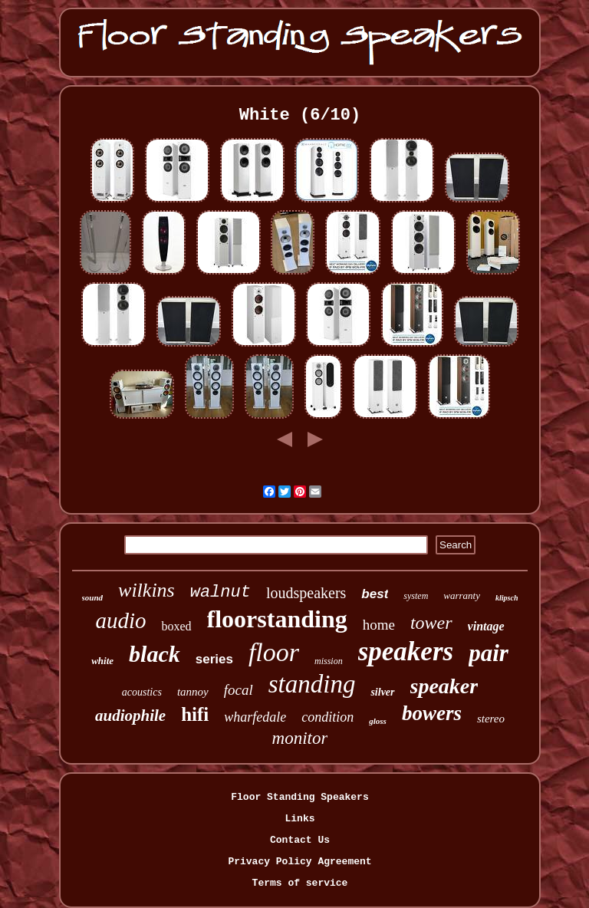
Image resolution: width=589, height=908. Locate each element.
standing (312, 684)
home (379, 625)
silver (382, 692)
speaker (444, 686)
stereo (491, 718)
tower (431, 623)
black (154, 653)
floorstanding (277, 619)
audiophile (130, 715)
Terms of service (300, 883)
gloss (378, 720)
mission (328, 661)
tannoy (193, 692)
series (214, 659)
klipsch (506, 598)
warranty (461, 595)
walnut (220, 592)
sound (93, 597)
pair (488, 653)
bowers (432, 713)
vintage (486, 626)
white (102, 660)
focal (238, 690)
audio (120, 620)
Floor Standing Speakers (299, 797)
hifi (195, 714)
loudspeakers (306, 592)
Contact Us (300, 840)
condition (327, 717)
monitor (300, 738)
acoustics (142, 692)
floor (273, 652)
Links (299, 818)
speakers (405, 651)
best (374, 594)
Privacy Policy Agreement (299, 861)
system (415, 596)
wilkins (146, 590)
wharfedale (255, 717)
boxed (176, 626)
